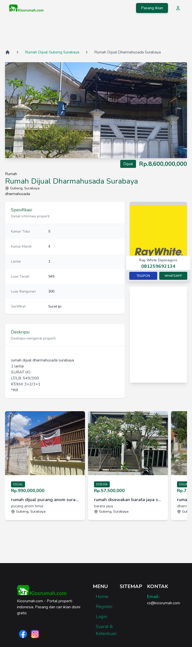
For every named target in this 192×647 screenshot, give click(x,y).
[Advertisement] (96, 32)
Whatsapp (173, 276)
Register (104, 607)
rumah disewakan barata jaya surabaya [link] (128, 500)
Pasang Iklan (152, 8)
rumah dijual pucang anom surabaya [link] (45, 500)
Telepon (143, 276)
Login (101, 617)
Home (102, 597)
